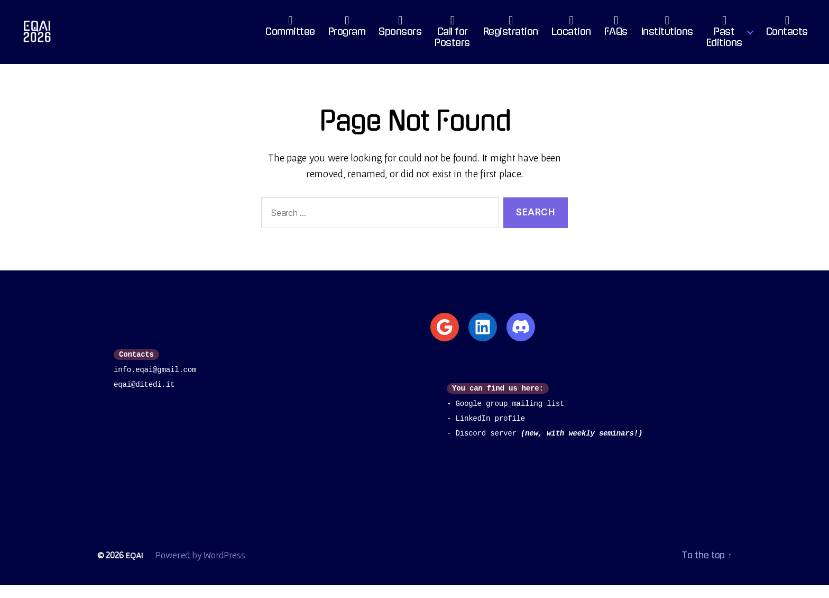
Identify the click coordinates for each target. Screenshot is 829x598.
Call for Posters (452, 40)
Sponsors (400, 34)
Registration (510, 34)
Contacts (787, 34)
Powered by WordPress (201, 568)
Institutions (667, 34)
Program (347, 34)
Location (571, 34)
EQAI (134, 568)
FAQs (616, 34)
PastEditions (724, 40)
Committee (290, 34)
